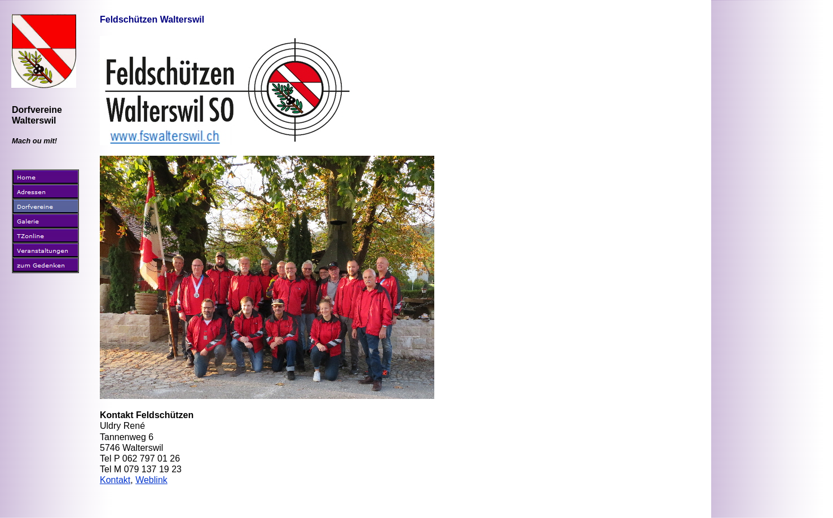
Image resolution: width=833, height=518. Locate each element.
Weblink (151, 480)
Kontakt (115, 480)
